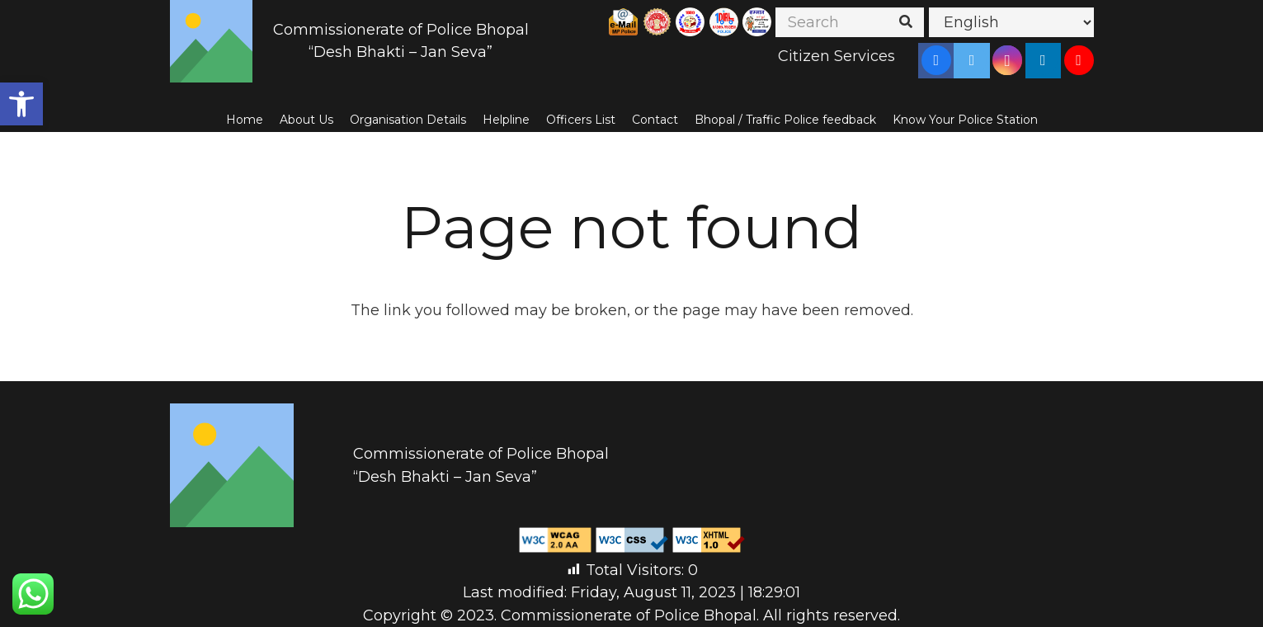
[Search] (849, 22)
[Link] (211, 41)
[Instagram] (1007, 60)
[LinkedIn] (1043, 60)
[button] (21, 103)
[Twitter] (972, 60)
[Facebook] (936, 60)
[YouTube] (1079, 60)
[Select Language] (1011, 22)
